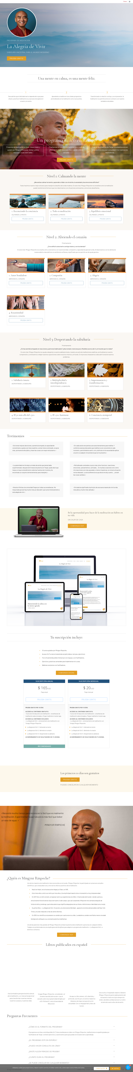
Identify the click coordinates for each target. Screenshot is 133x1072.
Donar (125, 1)
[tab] (71, 1027)
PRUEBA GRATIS (44, 699)
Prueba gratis (16, 58)
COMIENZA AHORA (66, 673)
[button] (129, 1)
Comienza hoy (77, 526)
